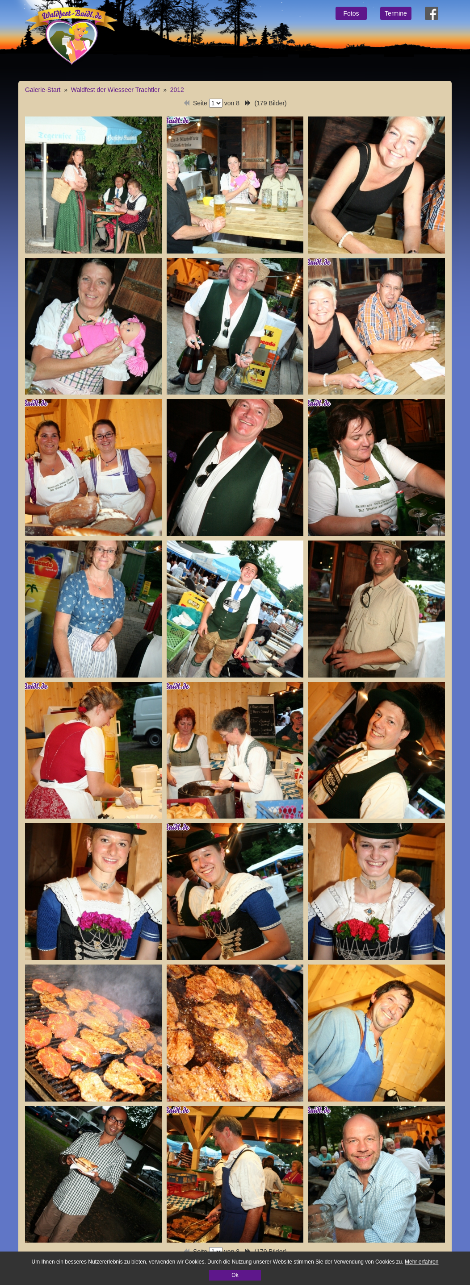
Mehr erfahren (421, 1262)
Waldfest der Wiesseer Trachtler (115, 89)
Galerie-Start (42, 89)
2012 (177, 89)
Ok (234, 1275)
